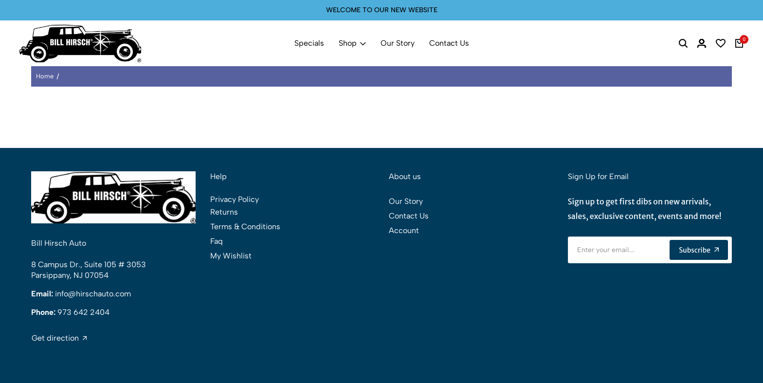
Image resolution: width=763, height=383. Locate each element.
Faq (216, 241)
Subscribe (699, 250)
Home (45, 76)
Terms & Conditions (245, 226)
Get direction (59, 338)
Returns (224, 212)
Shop (352, 43)
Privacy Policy (234, 199)
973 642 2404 (83, 312)
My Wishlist (231, 255)
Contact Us (449, 43)
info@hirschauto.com (93, 293)
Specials (309, 43)
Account (404, 230)
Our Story (398, 43)
